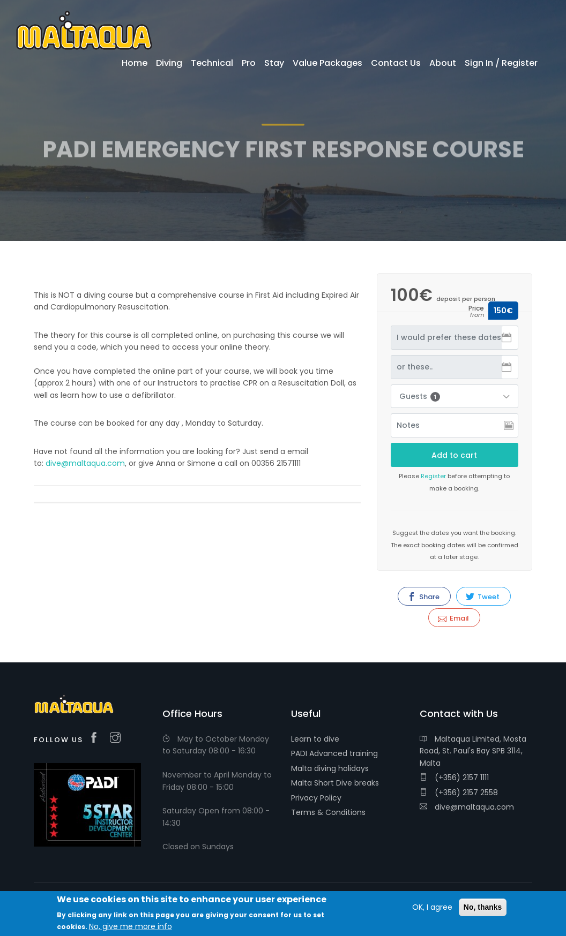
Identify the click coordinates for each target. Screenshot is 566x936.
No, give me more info (130, 927)
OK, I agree (432, 908)
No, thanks (483, 908)
